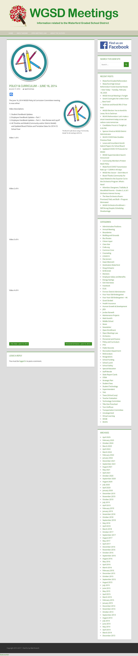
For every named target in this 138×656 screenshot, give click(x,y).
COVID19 (106, 256)
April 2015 (107, 594)
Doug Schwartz (108, 268)
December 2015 (109, 573)
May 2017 (106, 541)
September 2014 (109, 615)
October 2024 (108, 443)
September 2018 (109, 520)
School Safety (108, 365)
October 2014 (108, 612)
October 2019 (108, 499)
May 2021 (106, 470)
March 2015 (107, 597)
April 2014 (107, 630)
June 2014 (106, 624)
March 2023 (107, 446)
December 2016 (109, 547)
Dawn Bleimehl (108, 262)
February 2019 (108, 508)
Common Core (108, 250)
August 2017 (107, 538)
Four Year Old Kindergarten (113, 294)
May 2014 (106, 627)
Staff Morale (107, 371)
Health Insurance (109, 303)
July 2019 (106, 502)
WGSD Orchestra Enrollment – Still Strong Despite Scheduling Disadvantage (113, 208)
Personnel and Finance (111, 339)
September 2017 (109, 535)
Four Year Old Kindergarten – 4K (115, 297)
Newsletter (107, 327)
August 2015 (107, 582)
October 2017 (108, 532)
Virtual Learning (109, 416)
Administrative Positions (112, 226)
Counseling (107, 253)
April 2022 (107, 449)
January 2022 (108, 458)
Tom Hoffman (108, 407)
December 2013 (109, 635)
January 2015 (108, 603)
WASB (105, 419)
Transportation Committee (113, 410)
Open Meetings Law (39, 33)
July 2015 (106, 585)
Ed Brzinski (107, 271)
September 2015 (109, 579)
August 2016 (107, 558)
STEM (105, 377)
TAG (104, 392)
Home (11, 33)
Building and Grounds (111, 235)
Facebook (106, 286)
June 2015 (106, 588)
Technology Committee (112, 401)
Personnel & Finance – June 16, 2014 (78, 344)
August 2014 (107, 618)
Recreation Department (112, 351)
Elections (106, 274)
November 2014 (109, 609)
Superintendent (109, 389)
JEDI (104, 309)
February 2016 (108, 570)
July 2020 (106, 484)
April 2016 (107, 564)
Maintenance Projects (111, 315)
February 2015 (108, 600)
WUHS (105, 422)
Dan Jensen (107, 259)
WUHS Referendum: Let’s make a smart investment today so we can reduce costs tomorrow (114, 119)
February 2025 (108, 440)
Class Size (106, 244)
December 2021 (109, 461)
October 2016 (108, 553)
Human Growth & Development (115, 306)
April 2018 (107, 526)
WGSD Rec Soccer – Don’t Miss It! (115, 172)
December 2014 (109, 606)
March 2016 (107, 567)
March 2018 (107, 529)
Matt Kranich (107, 318)
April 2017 (107, 544)
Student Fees (108, 383)
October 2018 (108, 517)
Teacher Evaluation (110, 398)
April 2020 (107, 487)
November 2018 (109, 514)
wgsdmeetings (29, 89)
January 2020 (108, 490)
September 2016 (109, 555)
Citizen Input (107, 241)
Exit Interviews (108, 283)
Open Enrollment (109, 330)
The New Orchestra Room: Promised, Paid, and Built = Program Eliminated (114, 199)
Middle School (108, 321)
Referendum (108, 354)
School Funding (108, 360)
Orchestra (106, 336)
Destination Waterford (111, 265)
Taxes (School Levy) (110, 395)
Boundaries (107, 232)
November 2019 (109, 496)
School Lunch (108, 363)
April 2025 (107, 437)
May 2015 (106, 591)
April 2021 (107, 473)
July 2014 (106, 621)
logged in (22, 361)
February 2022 (108, 455)
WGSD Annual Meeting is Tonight (115, 96)
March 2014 (107, 632)
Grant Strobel (108, 300)
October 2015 (108, 576)
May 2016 (106, 561)
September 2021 (109, 464)
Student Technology (110, 386)
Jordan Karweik (108, 312)
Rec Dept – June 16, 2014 (19, 344)
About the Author (57, 33)
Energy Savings (108, 280)
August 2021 (107, 467)
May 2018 (106, 523)
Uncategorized (108, 413)
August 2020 (107, 481)
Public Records (108, 348)
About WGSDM (22, 33)
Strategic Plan (108, 380)
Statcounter (4, 654)
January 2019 (108, 511)
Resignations (107, 357)
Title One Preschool (110, 404)
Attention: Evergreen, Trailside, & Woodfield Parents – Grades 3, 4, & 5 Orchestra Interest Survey (114, 190)
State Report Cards (110, 374)
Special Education (109, 368)
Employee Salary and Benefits (114, 277)
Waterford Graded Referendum (115, 81)
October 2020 (108, 476)
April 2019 (107, 505)
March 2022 (107, 452)
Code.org (106, 247)
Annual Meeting (109, 229)
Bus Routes (107, 238)
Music (105, 324)
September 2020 (109, 478)
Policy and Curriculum (111, 342)
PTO (104, 345)
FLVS (104, 288)
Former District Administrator (114, 291)
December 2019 (109, 493)
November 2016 (109, 550)
